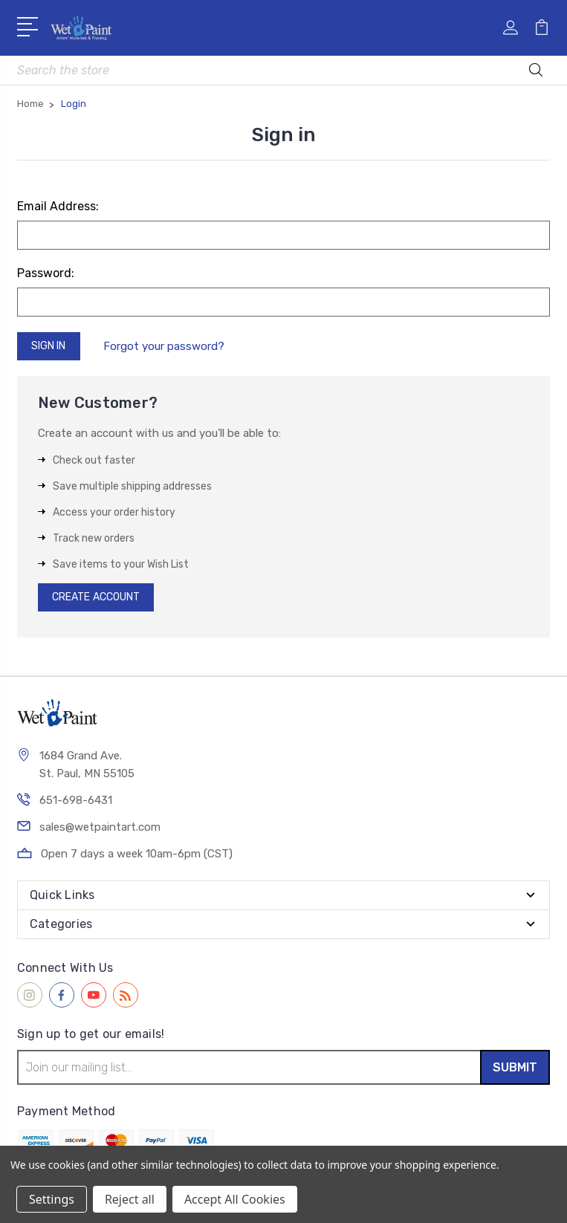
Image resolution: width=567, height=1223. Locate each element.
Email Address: (58, 206)
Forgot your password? (163, 346)
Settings (51, 1199)
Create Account (96, 597)
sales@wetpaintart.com (100, 827)
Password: (45, 273)
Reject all (130, 1199)
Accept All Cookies (234, 1199)
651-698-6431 (75, 800)
